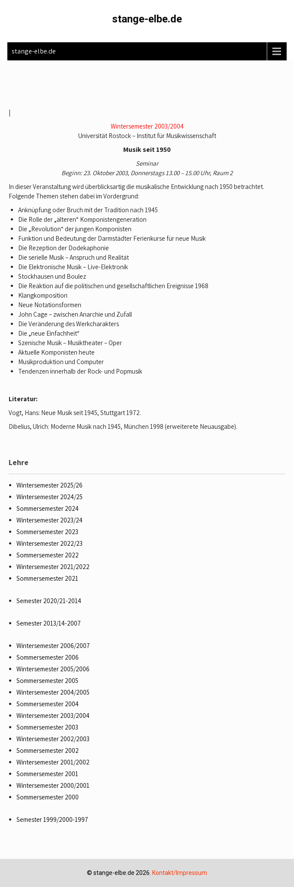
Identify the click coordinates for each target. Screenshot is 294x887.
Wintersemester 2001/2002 (52, 762)
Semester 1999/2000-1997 (52, 819)
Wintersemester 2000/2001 (52, 785)
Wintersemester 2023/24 (49, 520)
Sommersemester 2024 (47, 508)
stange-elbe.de (147, 19)
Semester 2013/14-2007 (48, 623)
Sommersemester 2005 (47, 680)
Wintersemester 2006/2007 (53, 646)
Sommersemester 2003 (47, 727)
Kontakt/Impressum (179, 872)
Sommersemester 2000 (47, 797)
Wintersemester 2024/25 (49, 497)
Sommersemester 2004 (47, 704)
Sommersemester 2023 (47, 532)
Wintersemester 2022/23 (49, 543)
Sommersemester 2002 (47, 750)
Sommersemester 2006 (47, 657)
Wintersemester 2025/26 (49, 485)
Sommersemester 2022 (47, 555)
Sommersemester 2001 (47, 774)
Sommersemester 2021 (47, 578)
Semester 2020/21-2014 (48, 601)
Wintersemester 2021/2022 (52, 567)
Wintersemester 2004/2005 (52, 692)
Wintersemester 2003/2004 (147, 126)
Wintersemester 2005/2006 (52, 669)
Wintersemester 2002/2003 (52, 739)
